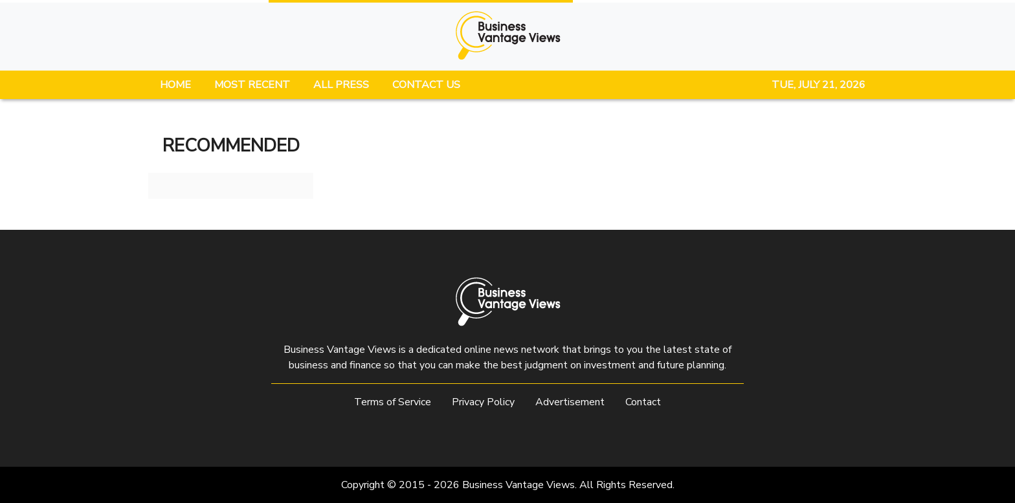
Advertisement (570, 402)
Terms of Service (392, 402)
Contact (643, 402)
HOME (175, 85)
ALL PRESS (341, 85)
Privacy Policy (483, 402)
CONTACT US (426, 85)
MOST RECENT (252, 85)
